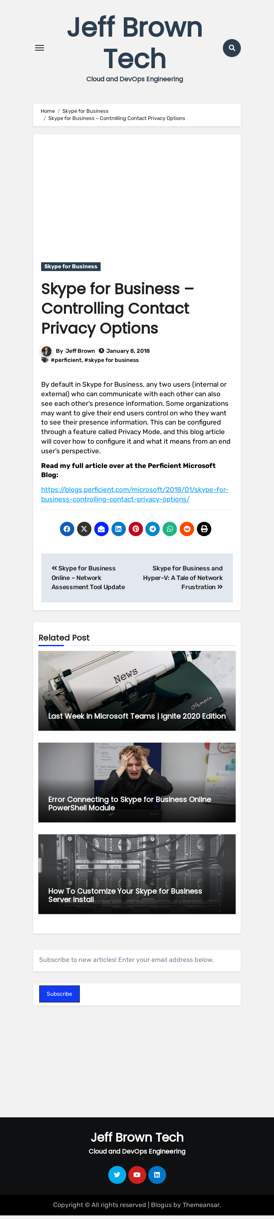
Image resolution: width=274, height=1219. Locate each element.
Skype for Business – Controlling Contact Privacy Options (118, 312)
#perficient (66, 363)
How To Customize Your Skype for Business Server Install (125, 898)
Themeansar (201, 1208)
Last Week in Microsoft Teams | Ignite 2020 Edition (137, 720)
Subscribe (59, 997)
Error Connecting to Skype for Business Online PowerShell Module (129, 807)
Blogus (161, 1208)
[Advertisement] (138, 198)
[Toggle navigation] (39, 50)
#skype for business (111, 363)
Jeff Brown (80, 354)
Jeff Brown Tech (134, 45)
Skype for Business (70, 270)
